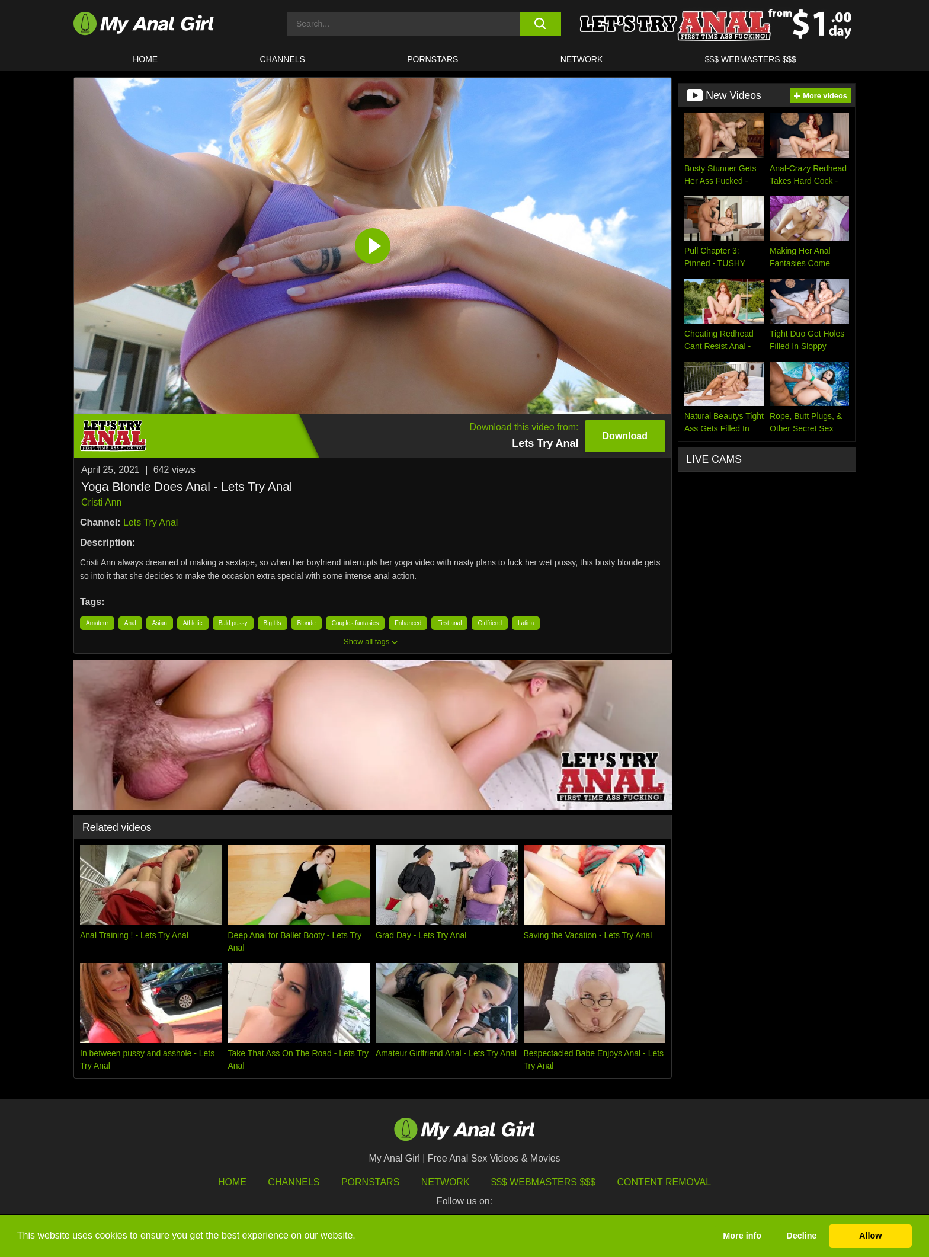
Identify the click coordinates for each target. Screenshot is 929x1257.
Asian (159, 623)
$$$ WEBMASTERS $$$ (750, 59)
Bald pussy (233, 623)
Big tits (272, 623)
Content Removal (664, 1182)
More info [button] (742, 1235)
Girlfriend (490, 623)
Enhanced (408, 623)
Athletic (193, 623)
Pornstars (432, 59)
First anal (449, 623)
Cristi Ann (101, 502)
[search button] (540, 24)
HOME (145, 59)
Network (581, 59)
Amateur (97, 623)
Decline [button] (801, 1235)
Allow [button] (870, 1235)
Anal (130, 623)
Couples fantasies (355, 623)
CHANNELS (282, 59)
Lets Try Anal (150, 522)
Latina (526, 623)
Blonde (306, 623)
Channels (293, 1182)
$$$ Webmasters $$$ (543, 1182)
